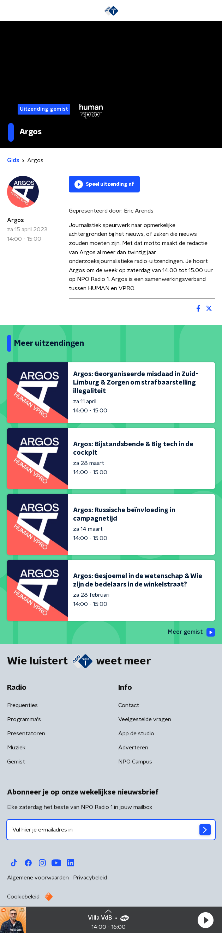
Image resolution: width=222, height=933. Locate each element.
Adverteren (133, 747)
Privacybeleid (90, 877)
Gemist (16, 762)
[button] (205, 920)
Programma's (24, 719)
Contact (128, 705)
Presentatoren (26, 733)
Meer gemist (191, 632)
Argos (15, 220)
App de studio (136, 733)
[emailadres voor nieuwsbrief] (111, 830)
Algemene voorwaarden (38, 877)
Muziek (16, 747)
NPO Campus (135, 762)
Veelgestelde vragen (144, 719)
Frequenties (22, 705)
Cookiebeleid (23, 897)
